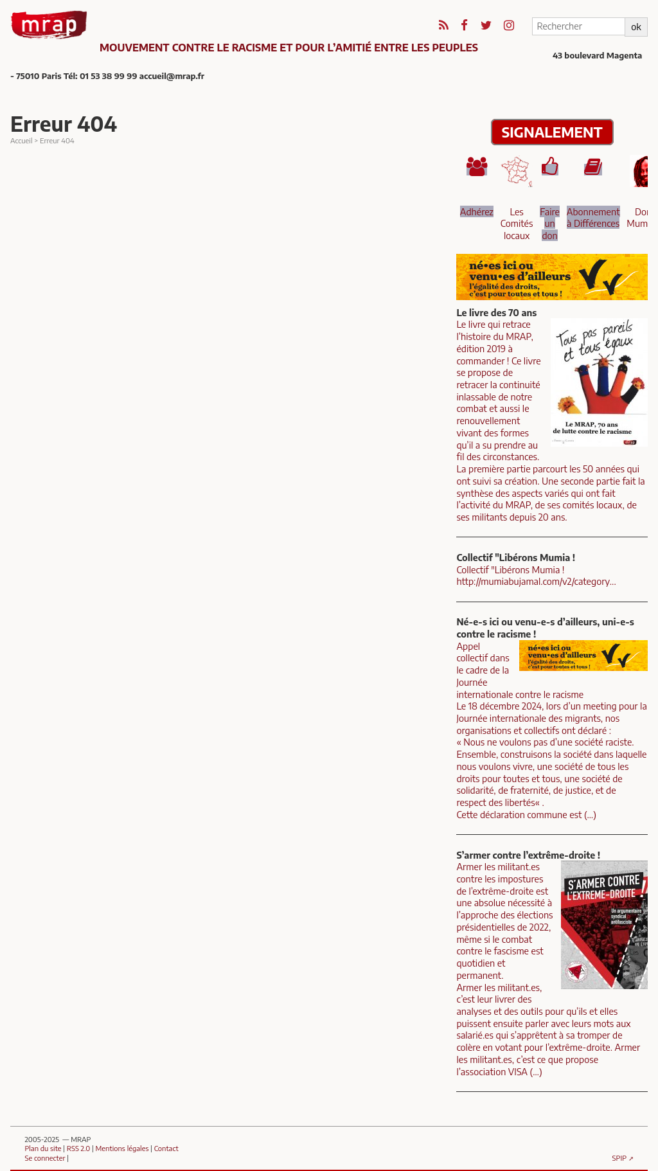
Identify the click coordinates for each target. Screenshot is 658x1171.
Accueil (21, 140)
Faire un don (550, 223)
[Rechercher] (578, 26)
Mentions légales (122, 1147)
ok (636, 26)
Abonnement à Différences (593, 217)
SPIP (619, 1157)
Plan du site (42, 1147)
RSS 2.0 (78, 1147)
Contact (166, 1147)
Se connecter (44, 1157)
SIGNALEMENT (552, 132)
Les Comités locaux (517, 223)
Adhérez (477, 211)
